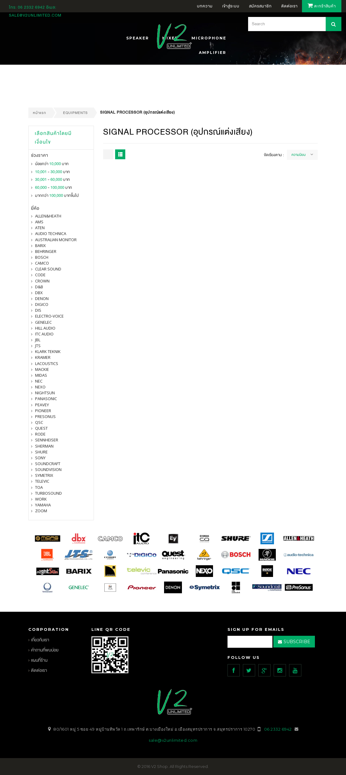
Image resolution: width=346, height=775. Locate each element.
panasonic (46, 398)
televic (42, 481)
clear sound (48, 269)
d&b (39, 287)
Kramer (42, 357)
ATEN (40, 227)
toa (39, 487)
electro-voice (49, 316)
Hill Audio (45, 328)
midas (41, 375)
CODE (40, 275)
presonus (45, 416)
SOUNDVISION (48, 469)
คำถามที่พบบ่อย (44, 650)
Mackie (42, 369)
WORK (41, 499)
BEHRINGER (45, 251)
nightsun (45, 393)
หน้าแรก (39, 113)
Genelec (43, 322)
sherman (44, 446)
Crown (42, 281)
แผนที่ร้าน (39, 660)
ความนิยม (299, 155)
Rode (40, 434)
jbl (37, 340)
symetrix (44, 475)
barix (40, 245)
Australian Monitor (56, 239)
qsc (39, 422)
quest (41, 428)
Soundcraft (47, 463)
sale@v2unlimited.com (35, 15)
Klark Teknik (48, 351)
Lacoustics (46, 363)
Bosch (41, 257)
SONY (40, 458)
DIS (38, 310)
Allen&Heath (48, 216)
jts (38, 345)
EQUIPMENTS (75, 113)
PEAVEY (42, 405)
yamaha (43, 505)
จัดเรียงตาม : (274, 155)
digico (41, 304)
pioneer (43, 410)
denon (42, 298)
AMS (39, 222)
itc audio (44, 334)
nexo (40, 387)
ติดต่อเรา (39, 670)
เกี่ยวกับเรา (40, 640)
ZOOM (41, 510)
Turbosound (48, 493)
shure (41, 452)
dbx (39, 292)
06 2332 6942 (32, 7)
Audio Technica (50, 233)
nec (38, 381)
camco (42, 263)
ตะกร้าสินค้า (322, 6)
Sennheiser (46, 440)
